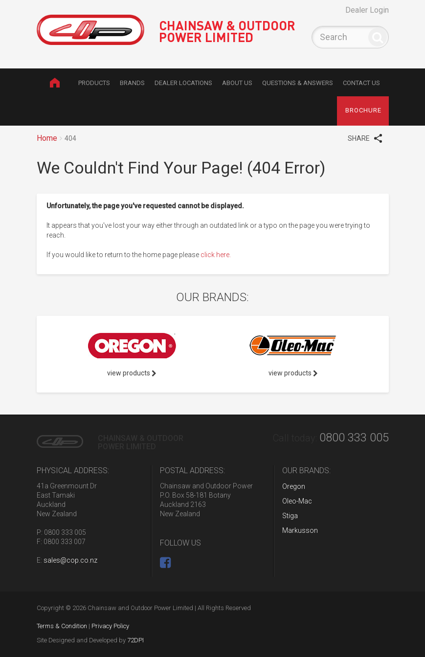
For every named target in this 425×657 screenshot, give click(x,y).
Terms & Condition (62, 626)
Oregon (293, 486)
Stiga (290, 516)
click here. (216, 255)
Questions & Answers (297, 83)
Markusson (300, 530)
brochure (363, 110)
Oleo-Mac (297, 501)
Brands (132, 83)
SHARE (365, 138)
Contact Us (361, 83)
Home (55, 82)
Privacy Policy (110, 626)
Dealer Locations (183, 83)
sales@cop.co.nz (70, 560)
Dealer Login (367, 10)
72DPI (135, 640)
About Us (237, 83)
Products (94, 83)
